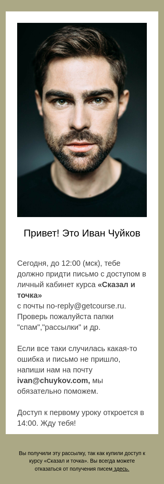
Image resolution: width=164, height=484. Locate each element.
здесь (121, 469)
